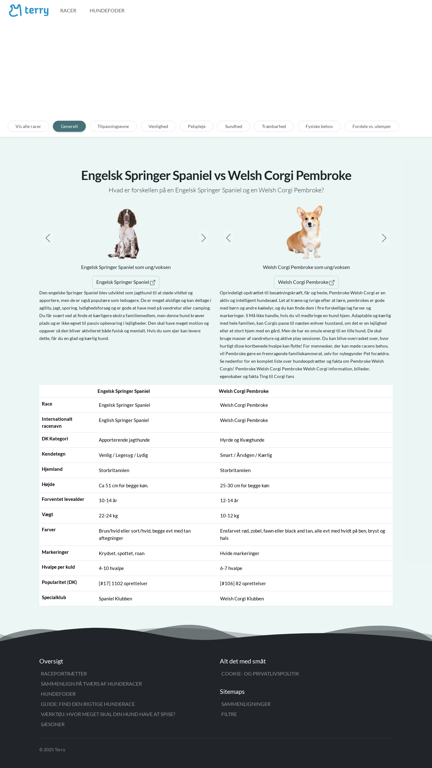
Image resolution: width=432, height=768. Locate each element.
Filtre (229, 714)
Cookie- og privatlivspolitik (260, 673)
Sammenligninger (245, 704)
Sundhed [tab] (233, 126)
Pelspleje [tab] (197, 126)
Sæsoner (53, 724)
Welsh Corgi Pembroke (306, 282)
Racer (68, 10)
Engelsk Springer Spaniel (125, 282)
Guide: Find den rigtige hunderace (88, 704)
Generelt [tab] (69, 126)
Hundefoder (107, 10)
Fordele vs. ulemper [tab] (372, 126)
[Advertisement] (216, 75)
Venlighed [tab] (158, 126)
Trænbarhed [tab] (274, 126)
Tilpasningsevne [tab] (113, 126)
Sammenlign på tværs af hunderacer (91, 684)
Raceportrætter (64, 673)
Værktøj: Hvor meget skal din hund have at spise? (108, 714)
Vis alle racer (28, 126)
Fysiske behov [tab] (319, 126)
